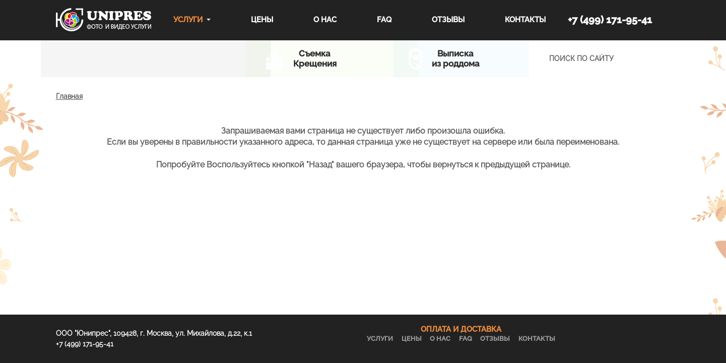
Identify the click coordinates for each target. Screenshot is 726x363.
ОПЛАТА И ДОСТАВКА (461, 329)
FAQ (384, 19)
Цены (262, 19)
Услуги (188, 19)
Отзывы (448, 19)
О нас (325, 19)
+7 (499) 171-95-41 (610, 20)
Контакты (525, 19)
